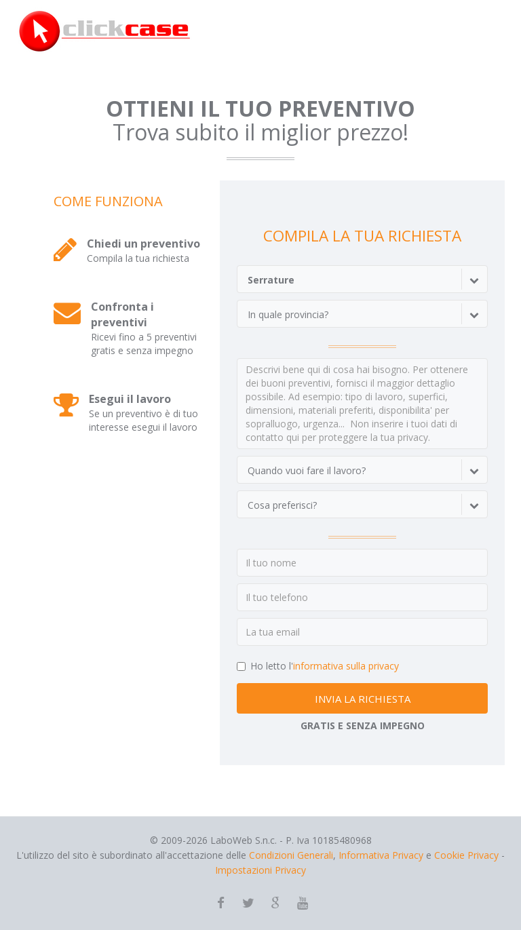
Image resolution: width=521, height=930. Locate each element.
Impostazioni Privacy (260, 870)
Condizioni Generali (291, 855)
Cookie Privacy (466, 855)
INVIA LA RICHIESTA (362, 698)
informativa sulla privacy (346, 665)
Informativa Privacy (381, 855)
